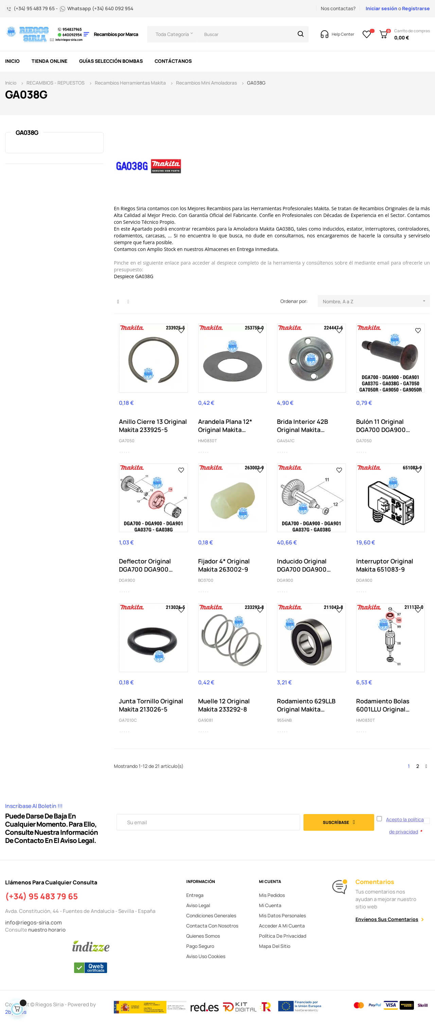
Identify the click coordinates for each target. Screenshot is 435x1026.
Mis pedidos (272, 895)
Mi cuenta (270, 905)
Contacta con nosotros (212, 925)
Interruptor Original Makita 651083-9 (384, 565)
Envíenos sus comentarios (386, 919)
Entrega (195, 895)
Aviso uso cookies (205, 956)
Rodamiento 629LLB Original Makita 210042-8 (306, 705)
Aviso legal (198, 905)
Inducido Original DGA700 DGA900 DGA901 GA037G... (303, 565)
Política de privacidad (282, 936)
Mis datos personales (282, 915)
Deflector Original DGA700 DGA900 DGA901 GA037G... (145, 565)
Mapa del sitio (274, 946)
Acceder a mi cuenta (282, 925)
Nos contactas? (338, 8)
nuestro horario (47, 929)
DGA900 (127, 580)
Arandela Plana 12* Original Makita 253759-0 (225, 425)
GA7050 (127, 441)
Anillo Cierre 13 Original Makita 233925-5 (153, 425)
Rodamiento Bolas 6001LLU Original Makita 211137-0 (383, 705)
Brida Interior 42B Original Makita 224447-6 (302, 425)
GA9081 (205, 720)
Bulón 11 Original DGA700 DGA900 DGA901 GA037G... (382, 425)
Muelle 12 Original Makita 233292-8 (224, 705)
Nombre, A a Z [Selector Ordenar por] (376, 301)
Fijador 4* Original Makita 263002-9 (224, 565)
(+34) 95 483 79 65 (41, 896)
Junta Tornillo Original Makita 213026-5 (151, 705)
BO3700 (205, 580)
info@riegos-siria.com (33, 922)
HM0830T (207, 441)
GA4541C (286, 441)
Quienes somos (203, 936)
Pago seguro (200, 946)
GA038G (27, 132)
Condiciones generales (211, 915)
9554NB (284, 720)
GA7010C (128, 720)
